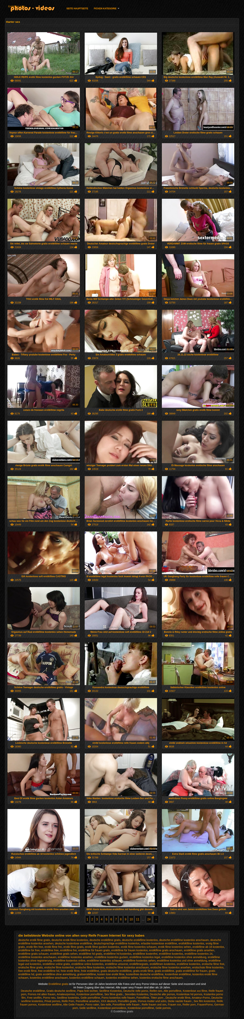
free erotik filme (27, 970)
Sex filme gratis (113, 994)
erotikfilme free (50, 950)
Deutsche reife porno (135, 990)
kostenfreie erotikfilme (178, 974)
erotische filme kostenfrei (59, 967)
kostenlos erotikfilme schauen (86, 977)
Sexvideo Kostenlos (136, 994)
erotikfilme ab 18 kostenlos (208, 946)
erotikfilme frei (68, 950)
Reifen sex (156, 990)
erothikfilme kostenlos (191, 943)
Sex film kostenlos (204, 1001)
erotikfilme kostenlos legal (144, 957)
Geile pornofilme (90, 997)
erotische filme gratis (30, 967)
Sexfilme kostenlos (68, 997)
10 (131, 919)
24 (149, 919)
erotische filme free (213, 964)
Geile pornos (163, 1007)
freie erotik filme (70, 970)
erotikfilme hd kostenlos (117, 953)
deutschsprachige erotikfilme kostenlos (116, 943)
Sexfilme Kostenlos (110, 990)
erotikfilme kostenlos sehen (139, 960)
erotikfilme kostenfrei (145, 953)
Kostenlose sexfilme (50, 1004)
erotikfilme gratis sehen (64, 953)
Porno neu (49, 997)
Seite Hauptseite (77, 8)
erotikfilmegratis (138, 964)
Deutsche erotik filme (177, 997)
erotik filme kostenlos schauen (139, 946)
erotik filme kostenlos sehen (174, 946)
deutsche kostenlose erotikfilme (73, 943)
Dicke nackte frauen (180, 1001)
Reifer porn (189, 1004)
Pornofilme (142, 997)
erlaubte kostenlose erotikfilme (159, 943)
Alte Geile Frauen (73, 1004)
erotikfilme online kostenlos (87, 964)
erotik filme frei (53, 946)
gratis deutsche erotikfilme (116, 970)
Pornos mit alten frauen (41, 994)
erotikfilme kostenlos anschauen (37, 957)
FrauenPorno (205, 1004)
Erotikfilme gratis (16, 6)
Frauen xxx (174, 1004)
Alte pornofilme (172, 990)
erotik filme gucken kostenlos (102, 946)
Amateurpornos (66, 994)
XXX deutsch (108, 1001)
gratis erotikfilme (164, 970)
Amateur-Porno (201, 997)
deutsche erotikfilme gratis (105, 940)
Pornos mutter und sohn (152, 1001)
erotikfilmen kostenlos (162, 964)
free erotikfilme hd (48, 970)
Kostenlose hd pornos (189, 994)
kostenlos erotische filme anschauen (161, 977)
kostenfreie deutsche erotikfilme (145, 974)
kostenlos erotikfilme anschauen (49, 977)
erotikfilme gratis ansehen (199, 950)
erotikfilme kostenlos (171, 953)
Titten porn (157, 997)
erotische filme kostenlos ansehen (170, 967)
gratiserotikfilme (86, 974)
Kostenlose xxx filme (195, 990)
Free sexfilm (34, 997)
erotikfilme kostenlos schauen (104, 960)
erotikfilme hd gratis (90, 953)
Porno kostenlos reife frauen (118, 997)
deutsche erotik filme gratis (34, 940)
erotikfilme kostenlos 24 (198, 953)
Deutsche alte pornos (162, 994)
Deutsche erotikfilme (33, 990)
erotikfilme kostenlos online (69, 960)
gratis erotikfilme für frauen (191, 970)
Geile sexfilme (87, 1007)
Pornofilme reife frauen (126, 1004)
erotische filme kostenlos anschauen (127, 967)
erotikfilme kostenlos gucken (111, 957)
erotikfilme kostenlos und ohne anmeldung (182, 960)
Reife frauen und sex (154, 1004)
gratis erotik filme (143, 970)
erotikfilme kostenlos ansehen (75, 957)
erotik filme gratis (73, 946)
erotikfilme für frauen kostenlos (129, 950)
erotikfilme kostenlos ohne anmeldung (183, 957)
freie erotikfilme (90, 970)
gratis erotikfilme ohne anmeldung (56, 974)
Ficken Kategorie (105, 8)
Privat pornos (52, 1001)
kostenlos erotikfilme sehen (122, 977)
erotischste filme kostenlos (207, 967)
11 (137, 919)
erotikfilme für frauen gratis (94, 950)
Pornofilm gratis (127, 1001)
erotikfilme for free (29, 950)
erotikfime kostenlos (188, 964)
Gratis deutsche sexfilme (61, 990)
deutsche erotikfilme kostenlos (140, 940)
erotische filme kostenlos (89, 967)
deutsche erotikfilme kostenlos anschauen (184, 940)
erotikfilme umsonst (116, 964)
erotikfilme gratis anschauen (165, 950)
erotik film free (34, 946)
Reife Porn (68, 1001)
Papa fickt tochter (87, 990)
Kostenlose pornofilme (89, 994)
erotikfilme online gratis (56, 964)
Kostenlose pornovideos (112, 1007)
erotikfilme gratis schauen (33, 953)
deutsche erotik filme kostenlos (69, 940)
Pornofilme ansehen (88, 1001)
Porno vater (92, 1004)
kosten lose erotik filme (110, 974)
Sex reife (105, 1004)
